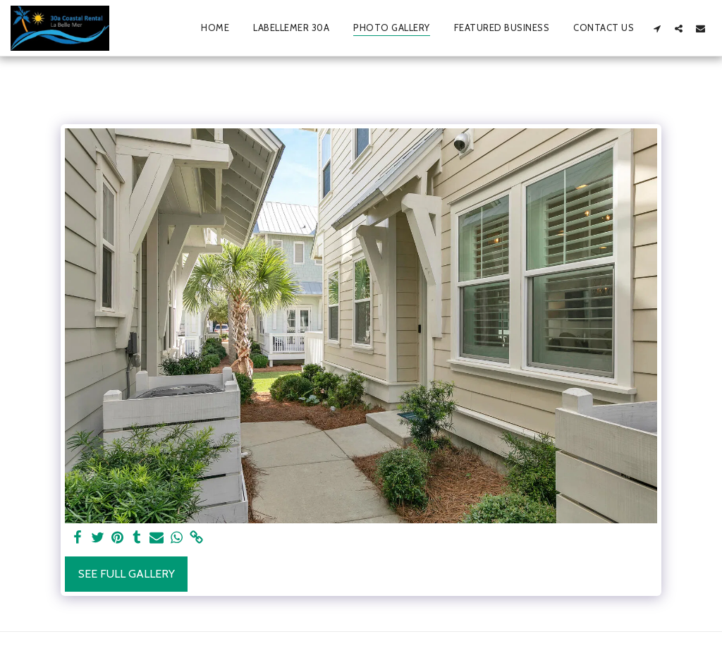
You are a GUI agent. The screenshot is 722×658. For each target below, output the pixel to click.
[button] (657, 28)
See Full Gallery (126, 573)
